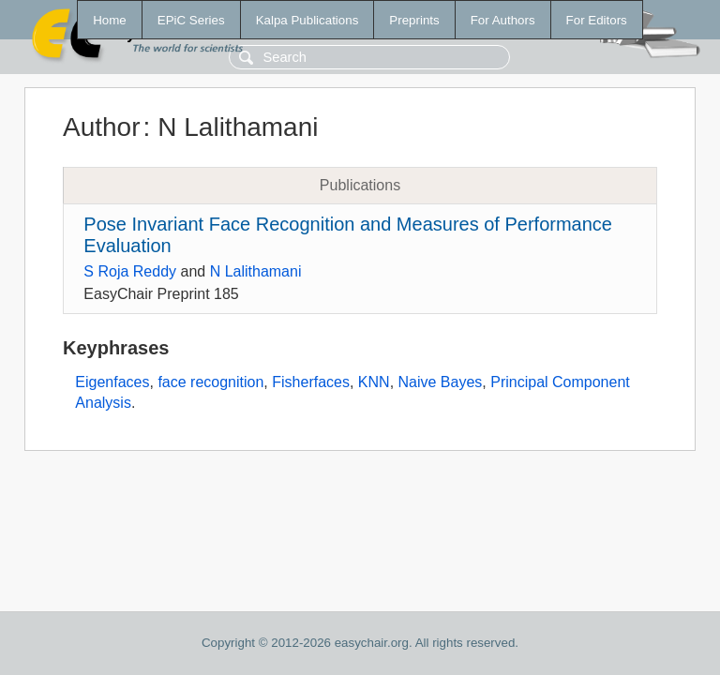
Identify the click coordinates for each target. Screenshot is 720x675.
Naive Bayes (440, 382)
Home (110, 20)
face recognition (210, 382)
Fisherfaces (311, 382)
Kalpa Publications (307, 20)
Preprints (414, 20)
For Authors (503, 20)
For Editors (596, 20)
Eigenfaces (112, 382)
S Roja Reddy (129, 271)
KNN (374, 382)
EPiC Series (191, 20)
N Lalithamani (256, 271)
